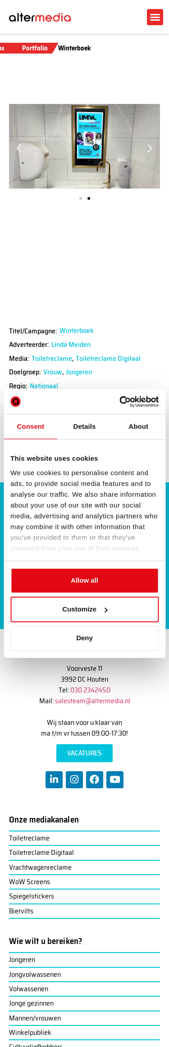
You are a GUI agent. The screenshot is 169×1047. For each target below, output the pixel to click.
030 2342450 (90, 690)
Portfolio (35, 48)
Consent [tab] (30, 426)
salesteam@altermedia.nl (92, 700)
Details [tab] (84, 426)
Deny (84, 638)
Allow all (84, 580)
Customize (84, 609)
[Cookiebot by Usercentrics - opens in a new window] (120, 402)
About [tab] (138, 426)
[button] (155, 17)
